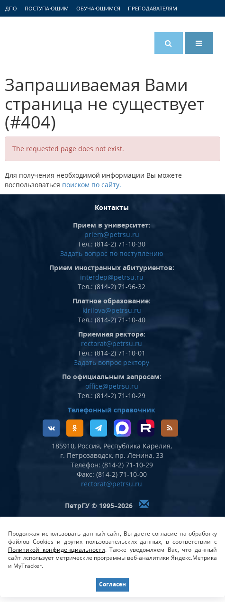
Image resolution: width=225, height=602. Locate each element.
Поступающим (47, 8)
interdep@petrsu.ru (112, 277)
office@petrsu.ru (111, 386)
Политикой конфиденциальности (56, 550)
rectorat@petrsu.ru (111, 343)
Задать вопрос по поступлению (111, 253)
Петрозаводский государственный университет (45, 41)
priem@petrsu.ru (111, 234)
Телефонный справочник (111, 409)
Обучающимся (98, 8)
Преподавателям (152, 8)
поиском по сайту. (91, 184)
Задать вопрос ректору (111, 362)
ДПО (11, 8)
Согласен (112, 584)
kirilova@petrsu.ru (111, 310)
